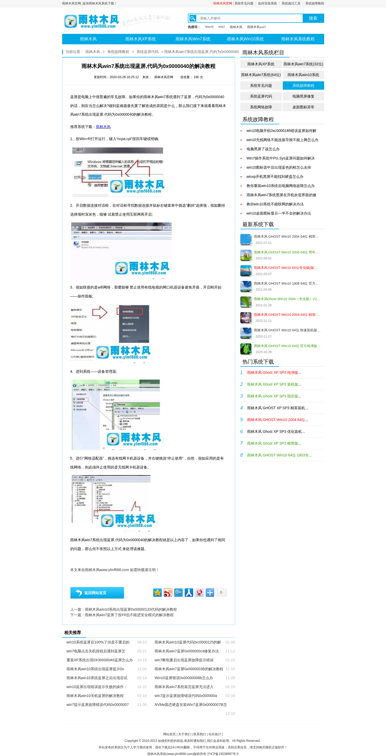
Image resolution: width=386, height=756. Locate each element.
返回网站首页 (95, 593)
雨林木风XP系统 (140, 39)
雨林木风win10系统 (303, 75)
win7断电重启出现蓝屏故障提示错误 (184, 660)
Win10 (209, 27)
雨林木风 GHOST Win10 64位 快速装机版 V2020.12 (287, 330)
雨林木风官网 (222, 3)
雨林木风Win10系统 (245, 39)
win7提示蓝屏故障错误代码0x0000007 (98, 704)
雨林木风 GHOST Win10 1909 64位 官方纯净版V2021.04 (287, 283)
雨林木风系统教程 (298, 39)
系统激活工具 (291, 3)
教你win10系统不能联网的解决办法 (275, 204)
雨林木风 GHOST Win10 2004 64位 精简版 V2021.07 (287, 236)
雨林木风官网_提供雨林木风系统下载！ (89, 3)
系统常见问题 (244, 3)
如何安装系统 (267, 3)
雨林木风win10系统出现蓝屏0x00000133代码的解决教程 (131, 609)
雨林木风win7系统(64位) (261, 75)
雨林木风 (236, 27)
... (274, 372)
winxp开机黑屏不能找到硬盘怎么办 (275, 176)
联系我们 (199, 734)
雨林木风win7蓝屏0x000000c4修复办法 (187, 651)
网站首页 (169, 734)
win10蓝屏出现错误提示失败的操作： (97, 687)
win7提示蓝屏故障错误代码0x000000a (186, 696)
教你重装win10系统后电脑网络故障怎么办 (281, 186)
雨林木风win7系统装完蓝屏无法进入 (184, 687)
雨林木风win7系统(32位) (303, 64)
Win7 (221, 27)
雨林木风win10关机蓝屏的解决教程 (95, 696)
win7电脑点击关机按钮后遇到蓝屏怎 (96, 651)
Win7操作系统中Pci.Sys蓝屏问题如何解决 (281, 158)
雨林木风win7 (256, 27)
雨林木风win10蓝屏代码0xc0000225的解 (188, 642)
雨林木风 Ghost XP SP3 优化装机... (276, 431)
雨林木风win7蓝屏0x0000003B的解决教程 (189, 669)
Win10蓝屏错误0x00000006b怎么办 (184, 678)
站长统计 (215, 734)
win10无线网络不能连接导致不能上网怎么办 (283, 140)
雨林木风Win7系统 (193, 39)
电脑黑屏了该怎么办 (263, 149)
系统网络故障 (261, 107)
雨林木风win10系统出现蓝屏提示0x (95, 669)
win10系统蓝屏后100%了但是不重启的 (98, 642)
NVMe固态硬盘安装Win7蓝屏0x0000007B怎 (191, 704)
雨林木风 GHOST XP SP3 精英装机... (277, 408)
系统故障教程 (314, 3)
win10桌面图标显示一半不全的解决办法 (279, 213)
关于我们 (184, 734)
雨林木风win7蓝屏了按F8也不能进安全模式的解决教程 (129, 615)
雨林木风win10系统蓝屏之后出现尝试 (97, 678)
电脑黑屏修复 (303, 96)
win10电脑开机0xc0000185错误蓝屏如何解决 (282, 131)
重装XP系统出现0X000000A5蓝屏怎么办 (100, 660)
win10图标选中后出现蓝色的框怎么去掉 (279, 167)
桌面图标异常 (303, 107)
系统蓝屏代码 (148, 52)
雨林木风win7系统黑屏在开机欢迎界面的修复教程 (282, 195)
